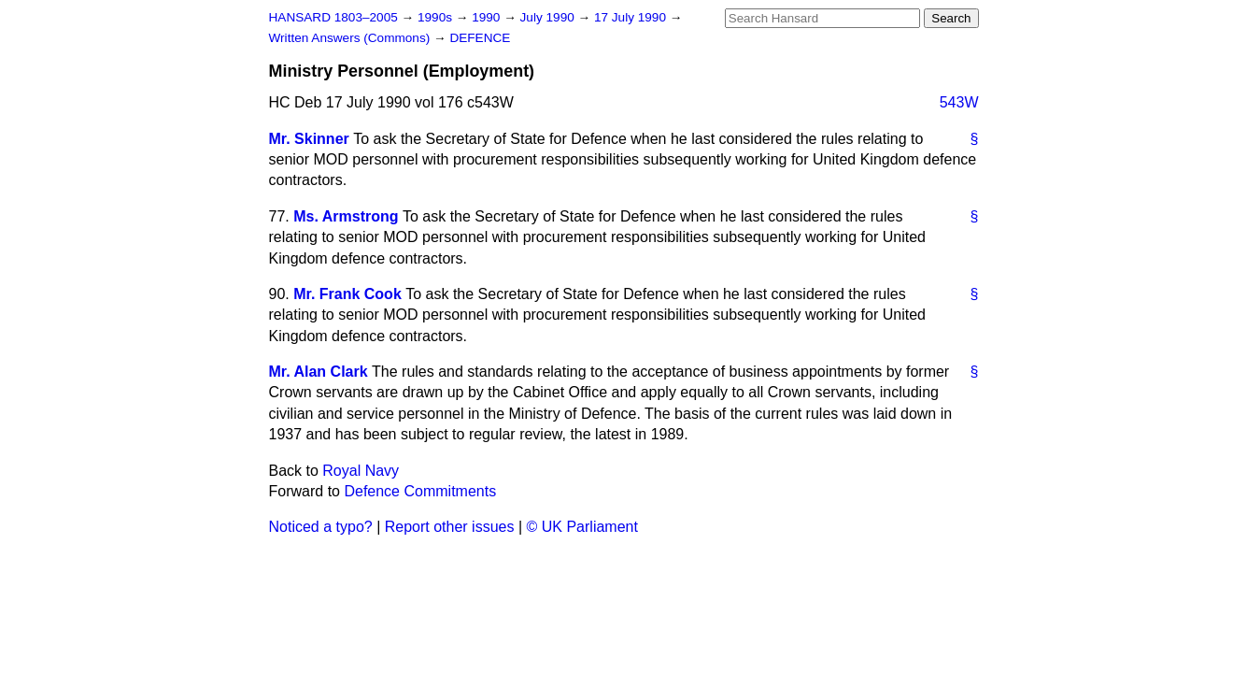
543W (959, 102)
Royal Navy (360, 471)
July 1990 (549, 17)
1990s (437, 17)
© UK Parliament (582, 527)
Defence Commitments (420, 491)
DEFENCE (479, 38)
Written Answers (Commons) (351, 38)
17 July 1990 (632, 17)
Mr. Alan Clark (318, 371)
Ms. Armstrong (345, 216)
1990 (487, 17)
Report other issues (450, 527)
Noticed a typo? (321, 527)
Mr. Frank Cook (347, 294)
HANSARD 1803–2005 (333, 17)
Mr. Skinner (309, 139)
